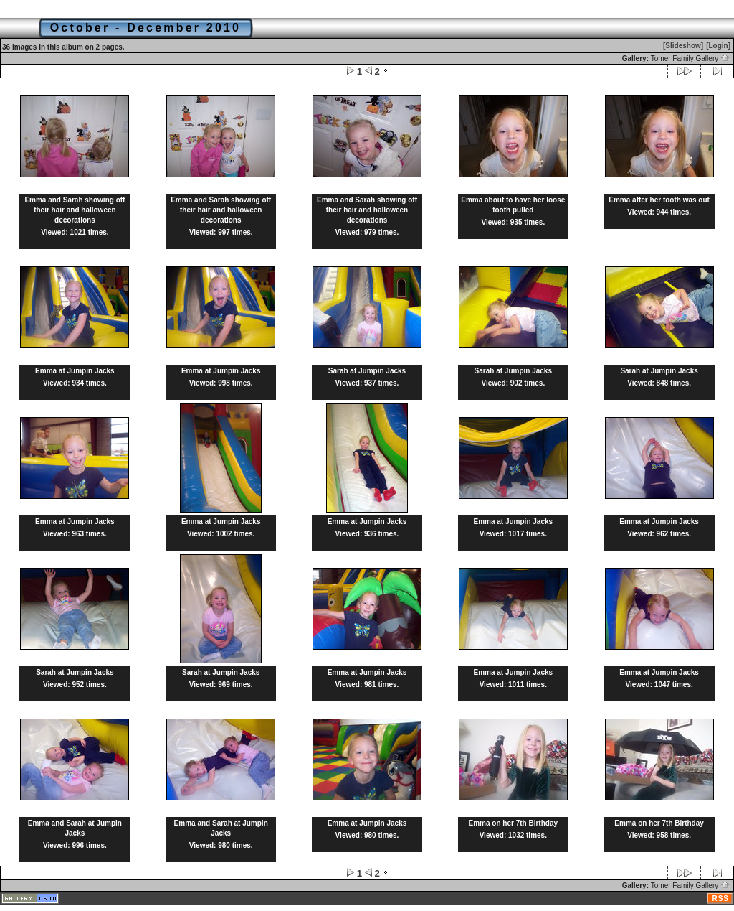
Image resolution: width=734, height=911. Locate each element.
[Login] (718, 46)
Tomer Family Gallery (690, 58)
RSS (720, 898)
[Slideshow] (683, 46)
